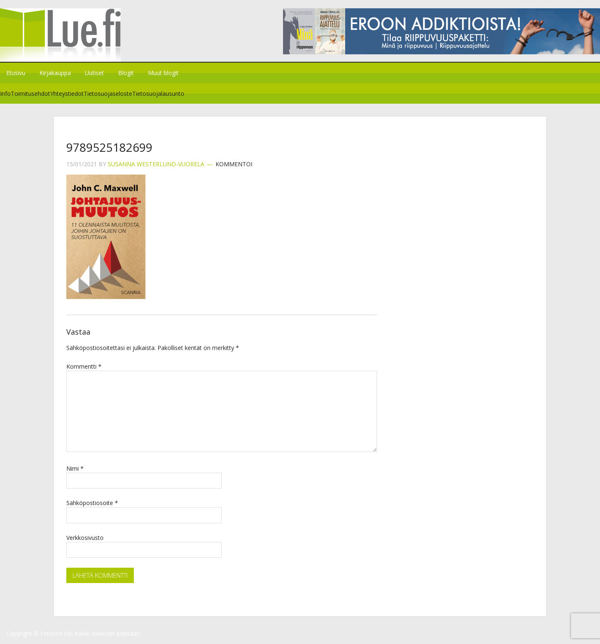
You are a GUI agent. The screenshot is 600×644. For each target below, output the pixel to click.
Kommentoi (233, 164)
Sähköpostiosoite (92, 503)
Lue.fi (69, 35)
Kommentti (84, 366)
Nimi (75, 468)
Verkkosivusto (85, 538)
